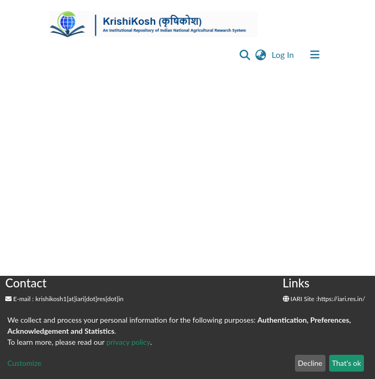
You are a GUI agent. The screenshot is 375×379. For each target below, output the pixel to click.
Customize (24, 362)
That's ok (346, 362)
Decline (310, 362)
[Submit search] (245, 55)
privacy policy (128, 341)
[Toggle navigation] (315, 54)
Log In (284, 54)
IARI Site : (300, 299)
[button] (261, 54)
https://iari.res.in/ (341, 299)
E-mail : (19, 299)
